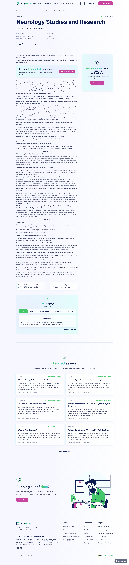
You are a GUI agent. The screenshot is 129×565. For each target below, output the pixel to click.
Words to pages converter (70, 536)
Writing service (105, 3)
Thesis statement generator (71, 530)
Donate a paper (89, 536)
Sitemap (86, 543)
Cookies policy (102, 536)
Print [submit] (37, 44)
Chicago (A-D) (58, 311)
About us (87, 530)
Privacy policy (102, 530)
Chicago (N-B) (44, 311)
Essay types (37, 3)
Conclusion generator (69, 533)
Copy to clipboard (69, 330)
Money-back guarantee (105, 533)
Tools (55, 3)
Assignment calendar (68, 526)
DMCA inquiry (88, 540)
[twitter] (21, 548)
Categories (47, 3)
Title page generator (68, 540)
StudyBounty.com (22, 555)
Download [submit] (23, 44)
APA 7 (23, 311)
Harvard (70, 311)
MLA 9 (32, 311)
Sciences (24, 10)
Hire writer (22, 500)
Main (17, 10)
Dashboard (91, 3)
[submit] (82, 3)
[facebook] (17, 548)
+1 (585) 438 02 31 (66, 3)
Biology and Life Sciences (36, 10)
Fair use (100, 540)
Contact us (87, 533)
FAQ (85, 526)
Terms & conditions (104, 526)
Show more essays (64, 451)
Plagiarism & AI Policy (105, 543)
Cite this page (107, 16)
